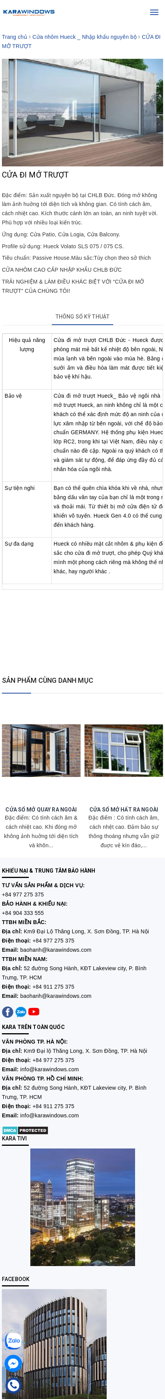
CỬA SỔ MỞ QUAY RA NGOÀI (41, 810)
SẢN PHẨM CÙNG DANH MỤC (47, 680)
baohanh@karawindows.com (56, 950)
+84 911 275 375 (53, 987)
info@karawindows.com (49, 1069)
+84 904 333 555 (23, 913)
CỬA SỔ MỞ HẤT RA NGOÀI (123, 810)
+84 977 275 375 (23, 894)
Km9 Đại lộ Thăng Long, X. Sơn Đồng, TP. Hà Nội (85, 1051)
